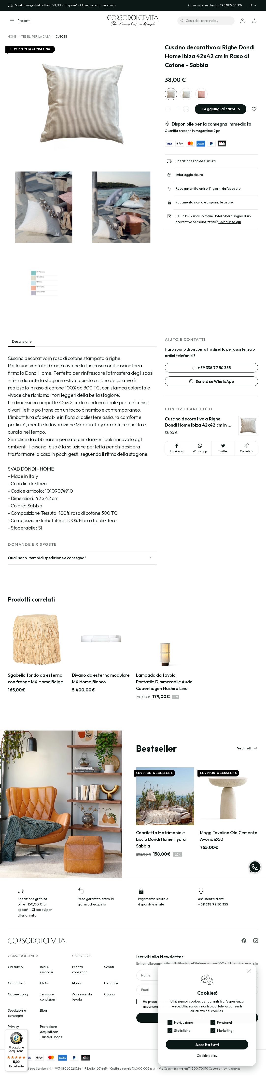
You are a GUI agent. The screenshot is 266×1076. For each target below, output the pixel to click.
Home (12, 36)
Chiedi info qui (229, 222)
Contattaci (16, 983)
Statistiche (182, 1030)
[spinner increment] (186, 109)
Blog (43, 1010)
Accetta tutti (207, 1044)
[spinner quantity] (177, 109)
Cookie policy (18, 994)
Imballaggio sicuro (189, 174)
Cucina (109, 994)
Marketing (225, 1030)
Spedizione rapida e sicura (195, 161)
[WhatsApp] (255, 867)
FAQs (44, 983)
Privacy (13, 1026)
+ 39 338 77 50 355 (211, 367)
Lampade (111, 983)
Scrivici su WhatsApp (211, 381)
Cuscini (61, 36)
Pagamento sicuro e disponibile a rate (204, 202)
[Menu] (25, 1032)
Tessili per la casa (35, 36)
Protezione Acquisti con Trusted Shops (51, 1031)
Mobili (76, 983)
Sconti (109, 967)
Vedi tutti (247, 748)
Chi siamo (15, 967)
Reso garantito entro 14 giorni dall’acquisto (208, 188)
